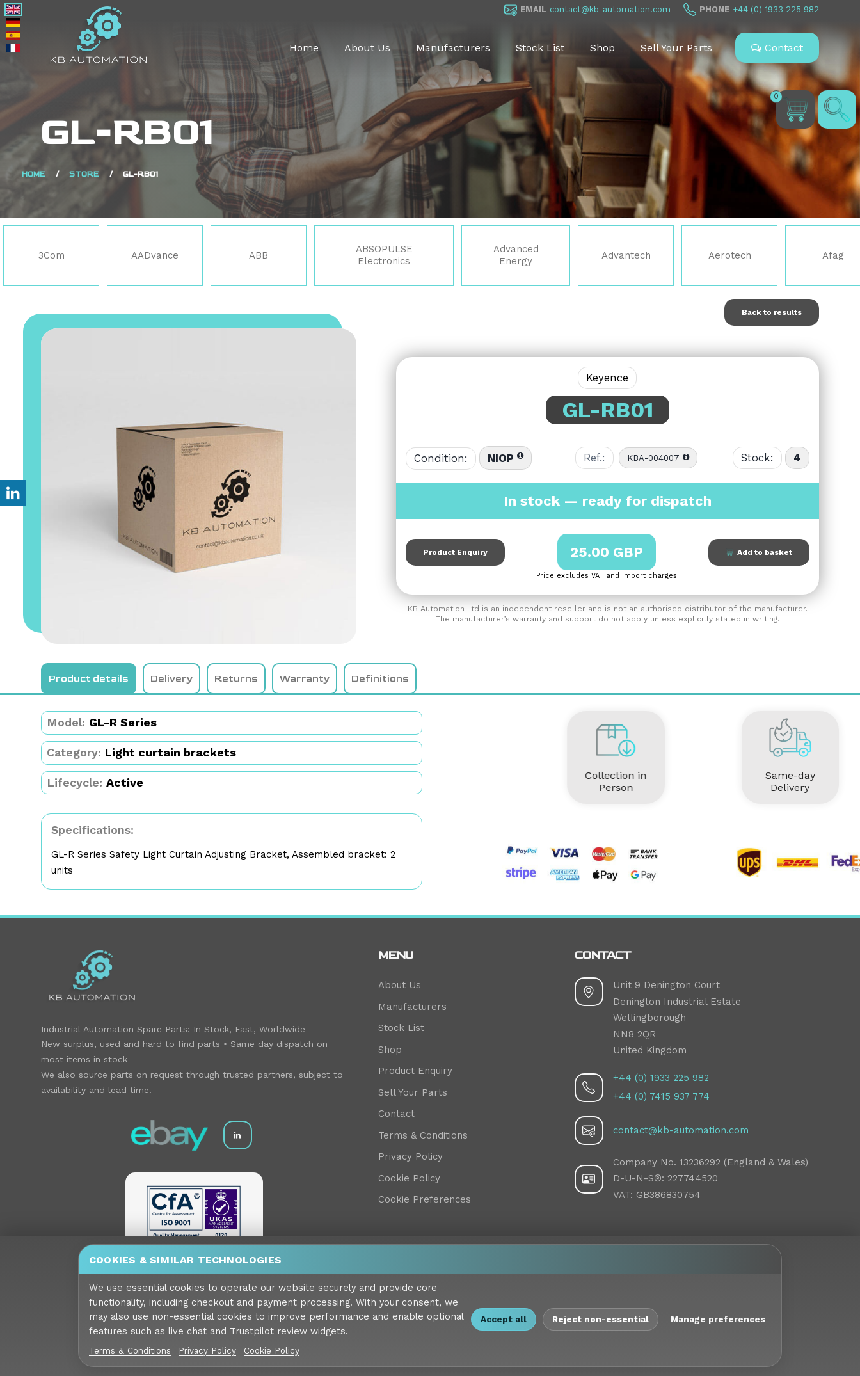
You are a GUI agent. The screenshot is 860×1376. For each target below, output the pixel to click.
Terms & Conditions (423, 1135)
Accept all (504, 1319)
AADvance (155, 255)
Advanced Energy (516, 255)
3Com (51, 255)
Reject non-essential (600, 1319)
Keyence (607, 377)
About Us (367, 48)
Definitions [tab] (380, 679)
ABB (258, 255)
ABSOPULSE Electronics (384, 255)
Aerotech (729, 255)
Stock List (540, 48)
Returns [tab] (236, 679)
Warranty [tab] (305, 679)
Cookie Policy (409, 1178)
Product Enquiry (455, 552)
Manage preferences (718, 1319)
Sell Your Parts (676, 48)
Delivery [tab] (171, 679)
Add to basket (759, 552)
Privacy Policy (410, 1156)
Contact (777, 48)
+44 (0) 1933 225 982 (776, 9)
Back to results (772, 312)
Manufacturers (453, 48)
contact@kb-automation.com (610, 9)
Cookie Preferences (424, 1199)
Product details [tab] (89, 679)
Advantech (626, 255)
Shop (602, 48)
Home (304, 48)
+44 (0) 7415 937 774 (661, 1096)
